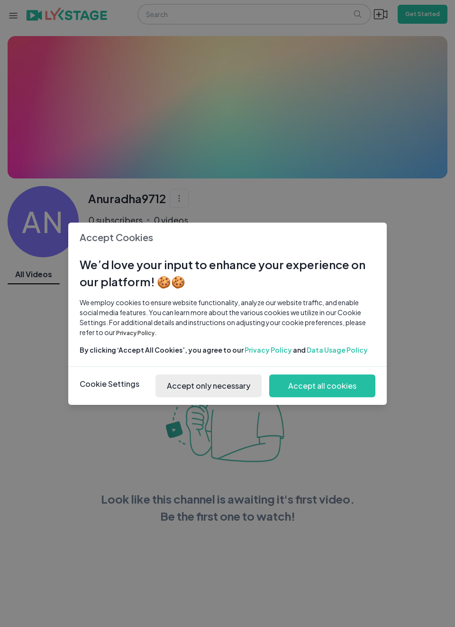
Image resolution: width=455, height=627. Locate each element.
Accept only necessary (208, 386)
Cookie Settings (109, 384)
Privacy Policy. (136, 333)
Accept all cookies (322, 386)
